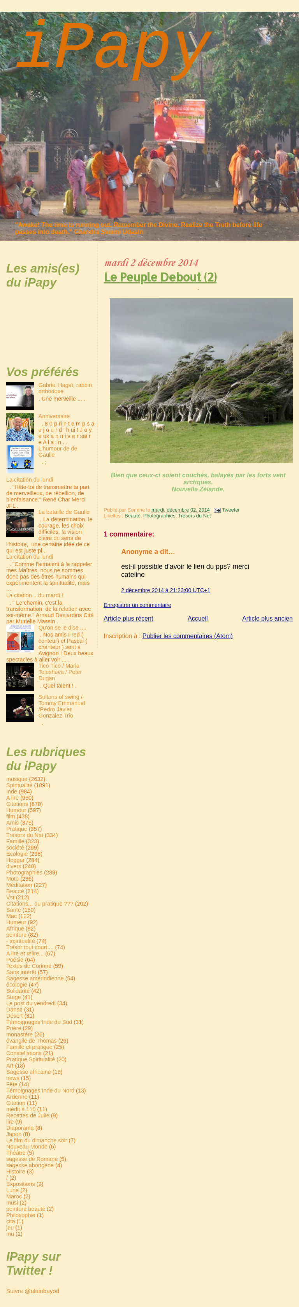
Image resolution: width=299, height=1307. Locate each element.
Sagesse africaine (28, 1072)
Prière (13, 1028)
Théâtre (16, 1153)
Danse (14, 1009)
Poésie (14, 960)
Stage (13, 997)
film (10, 816)
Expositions (20, 1184)
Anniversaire (54, 416)
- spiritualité (20, 941)
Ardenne (17, 1097)
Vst (10, 897)
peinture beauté (25, 1209)
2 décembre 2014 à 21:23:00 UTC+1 (165, 590)
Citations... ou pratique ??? (40, 904)
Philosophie (20, 1215)
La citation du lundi (29, 480)
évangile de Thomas (31, 1041)
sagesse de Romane (32, 1159)
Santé (13, 910)
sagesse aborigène (30, 1165)
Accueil (198, 618)
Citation (15, 1103)
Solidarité (18, 991)
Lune (12, 1190)
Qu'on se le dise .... (62, 627)
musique (17, 779)
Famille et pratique (29, 1047)
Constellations (24, 1053)
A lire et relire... (25, 953)
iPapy (112, 49)
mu (10, 1234)
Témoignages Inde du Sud (39, 1022)
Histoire (15, 1171)
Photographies (159, 516)
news (12, 1078)
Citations (17, 804)
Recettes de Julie (27, 1115)
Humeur (16, 922)
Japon (13, 1134)
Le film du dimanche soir (36, 1140)
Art (9, 1065)
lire (10, 1122)
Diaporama (20, 1128)
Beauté (133, 516)
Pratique (16, 829)
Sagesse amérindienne (35, 978)
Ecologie (17, 854)
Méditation (19, 885)
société (15, 847)
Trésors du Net (194, 516)
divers (13, 866)
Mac (11, 916)
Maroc (14, 1196)
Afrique (15, 928)
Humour (16, 810)
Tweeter (231, 510)
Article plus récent (128, 618)
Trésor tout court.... (29, 947)
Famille (15, 841)
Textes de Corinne (28, 966)
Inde (11, 791)
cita (10, 1221)
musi (12, 1203)
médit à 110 (20, 1109)
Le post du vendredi (31, 1003)
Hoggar (15, 860)
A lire (12, 798)
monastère (19, 1034)
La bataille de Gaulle (64, 512)
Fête (12, 1084)
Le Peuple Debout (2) (160, 276)
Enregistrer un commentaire (137, 605)
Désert (14, 1016)
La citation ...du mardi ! (34, 595)
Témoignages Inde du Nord (40, 1090)
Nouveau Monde (26, 1146)
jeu (10, 1227)
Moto (12, 879)
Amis (12, 823)
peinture (16, 935)
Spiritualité (19, 785)
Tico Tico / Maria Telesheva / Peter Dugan (60, 672)
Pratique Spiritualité (30, 1059)
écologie (16, 985)
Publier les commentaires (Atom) (187, 636)
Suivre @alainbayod (32, 1291)
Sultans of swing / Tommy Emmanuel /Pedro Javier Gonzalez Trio (62, 706)
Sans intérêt (21, 972)
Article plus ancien (267, 618)
